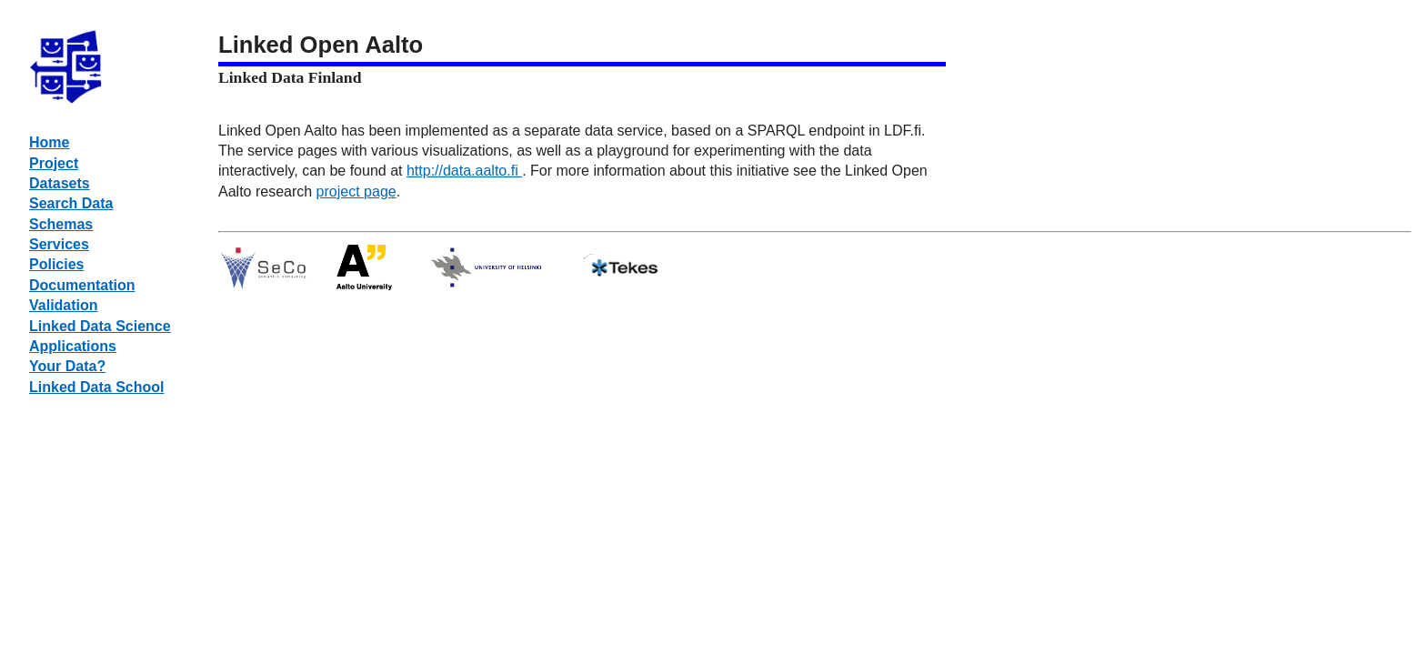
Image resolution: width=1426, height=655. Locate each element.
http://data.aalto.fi (464, 170)
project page (356, 191)
